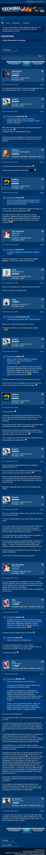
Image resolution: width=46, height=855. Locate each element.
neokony (15, 150)
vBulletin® (33, 851)
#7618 (42, 612)
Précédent (14, 63)
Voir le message (26, 116)
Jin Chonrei (16, 799)
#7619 (42, 674)
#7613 (42, 352)
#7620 (42, 811)
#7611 (42, 283)
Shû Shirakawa (18, 231)
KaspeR (15, 99)
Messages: (16, 80)
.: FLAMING (25, 23)
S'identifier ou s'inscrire (36, 1)
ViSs (13, 600)
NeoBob (15, 179)
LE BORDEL (16, 23)
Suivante (38, 63)
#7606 (42, 85)
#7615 (42, 461)
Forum (8, 23)
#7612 (42, 312)
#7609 (42, 193)
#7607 (42, 112)
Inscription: (16, 78)
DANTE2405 (16, 71)
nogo (14, 300)
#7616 (42, 510)
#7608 (42, 162)
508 (26, 63)
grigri (14, 270)
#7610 (42, 245)
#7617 (42, 578)
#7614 (42, 408)
